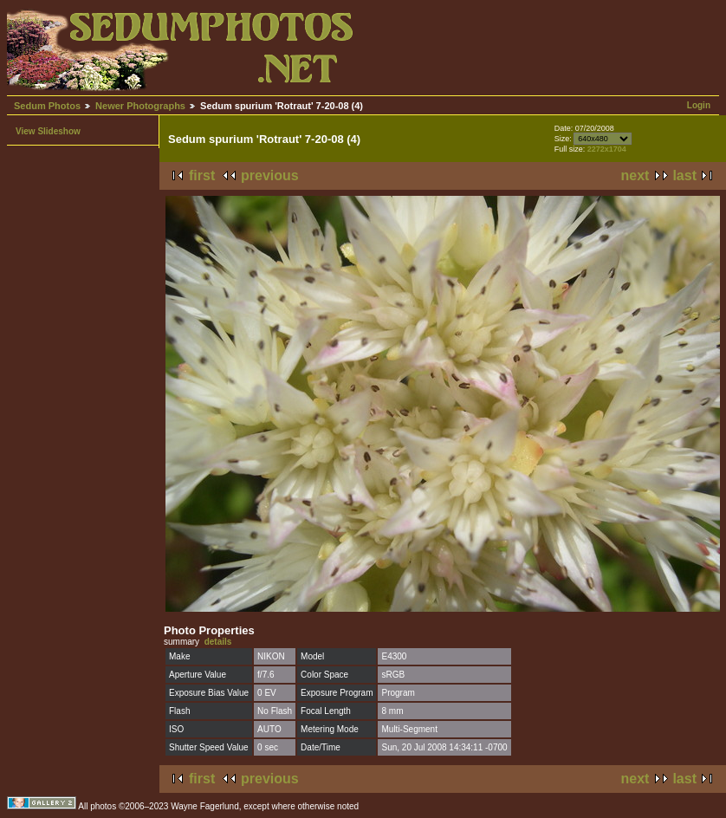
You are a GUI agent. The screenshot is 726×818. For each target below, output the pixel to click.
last (684, 175)
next (635, 175)
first (202, 175)
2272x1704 (606, 149)
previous (270, 175)
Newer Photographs (140, 106)
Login (698, 105)
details (218, 641)
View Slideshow (48, 131)
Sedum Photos (47, 106)
